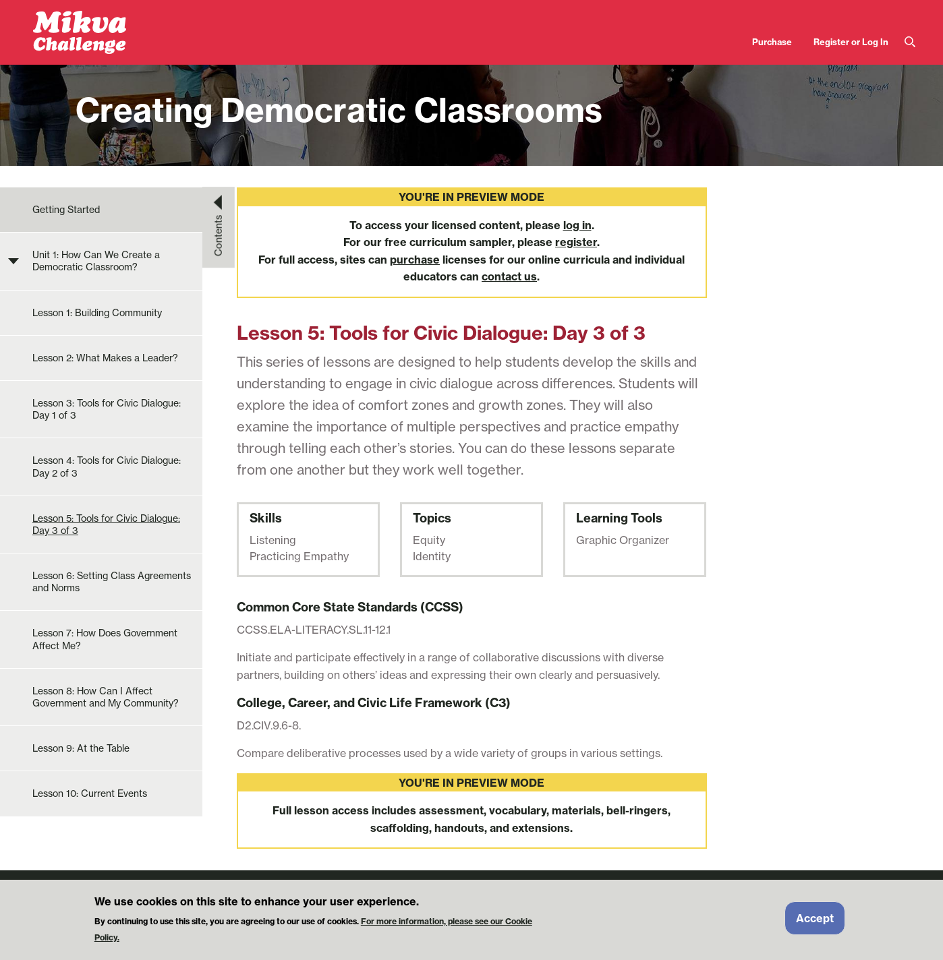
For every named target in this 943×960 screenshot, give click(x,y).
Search (910, 42)
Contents (218, 235)
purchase (415, 259)
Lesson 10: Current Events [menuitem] (89, 793)
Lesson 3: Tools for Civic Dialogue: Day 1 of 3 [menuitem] (106, 409)
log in (577, 225)
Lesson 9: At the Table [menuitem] (81, 748)
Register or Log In (850, 41)
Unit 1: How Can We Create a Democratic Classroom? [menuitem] (96, 261)
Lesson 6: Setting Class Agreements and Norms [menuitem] (111, 582)
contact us (509, 276)
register (576, 242)
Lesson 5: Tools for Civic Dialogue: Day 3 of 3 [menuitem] (106, 524)
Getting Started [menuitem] (66, 210)
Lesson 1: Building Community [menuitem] (97, 313)
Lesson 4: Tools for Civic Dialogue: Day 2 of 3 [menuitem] (106, 466)
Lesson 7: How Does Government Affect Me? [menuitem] (104, 639)
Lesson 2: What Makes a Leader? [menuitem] (105, 358)
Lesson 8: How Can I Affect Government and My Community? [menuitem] (105, 697)
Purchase (772, 41)
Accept (815, 923)
